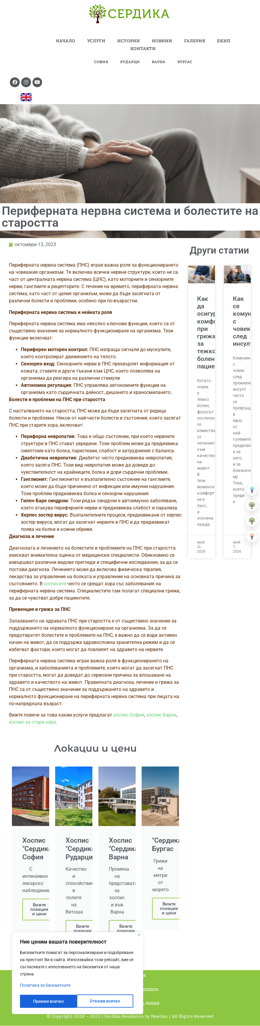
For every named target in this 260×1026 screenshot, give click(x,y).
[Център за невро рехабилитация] (252, 536)
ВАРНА (158, 62)
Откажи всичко (48, 1001)
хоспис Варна (161, 715)
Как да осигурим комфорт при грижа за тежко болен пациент (211, 332)
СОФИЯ (101, 62)
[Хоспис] (252, 521)
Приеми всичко (107, 1001)
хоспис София (128, 715)
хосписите (55, 584)
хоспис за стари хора (32, 722)
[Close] (139, 936)
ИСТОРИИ (128, 40)
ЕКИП (223, 40)
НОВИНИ (162, 40)
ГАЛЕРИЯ (194, 40)
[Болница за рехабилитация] (252, 490)
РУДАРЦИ (130, 62)
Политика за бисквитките (45, 986)
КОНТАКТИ (143, 48)
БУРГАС (184, 62)
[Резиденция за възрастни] (252, 505)
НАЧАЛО (65, 40)
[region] (77, 973)
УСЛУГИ (96, 40)
